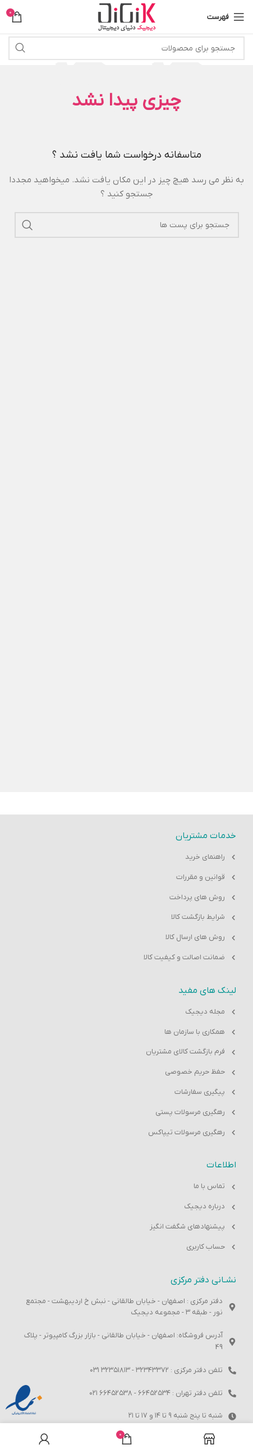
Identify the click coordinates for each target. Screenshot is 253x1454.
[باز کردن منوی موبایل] (225, 17)
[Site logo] (127, 16)
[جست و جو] (126, 48)
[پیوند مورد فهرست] (126, 857)
